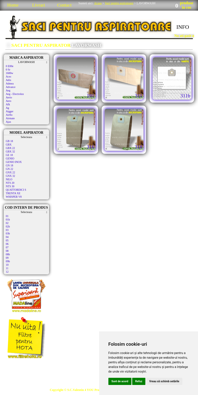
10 (7, 264)
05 (7, 240)
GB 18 (9, 141)
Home (13, 5)
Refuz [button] (138, 381)
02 (7, 223)
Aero (8, 101)
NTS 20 (10, 182)
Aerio (9, 97)
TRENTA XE (13, 193)
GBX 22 (10, 148)
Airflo (9, 114)
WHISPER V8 (14, 196)
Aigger (9, 111)
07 (7, 247)
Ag (7, 107)
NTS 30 (10, 186)
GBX (9, 144)
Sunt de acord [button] (119, 381)
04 (7, 237)
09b (8, 261)
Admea (10, 83)
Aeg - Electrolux (15, 94)
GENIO (10, 158)
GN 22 (9, 169)
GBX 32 (10, 151)
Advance (10, 87)
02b (8, 226)
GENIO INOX (14, 162)
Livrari (38, 5)
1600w (9, 73)
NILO (9, 179)
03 (7, 230)
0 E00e (9, 66)
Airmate (10, 118)
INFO (182, 27)
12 (7, 271)
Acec (8, 76)
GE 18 (9, 155)
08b (8, 254)
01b (8, 219)
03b (8, 233)
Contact (64, 5)
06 (7, 244)
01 (7, 216)
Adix (8, 80)
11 (7, 268)
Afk (8, 104)
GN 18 (9, 165)
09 (7, 257)
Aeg (8, 90)
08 (7, 250)
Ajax (8, 121)
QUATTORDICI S (16, 189)
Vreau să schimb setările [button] (164, 381)
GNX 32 (10, 176)
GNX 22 (10, 172)
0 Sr (8, 69)
